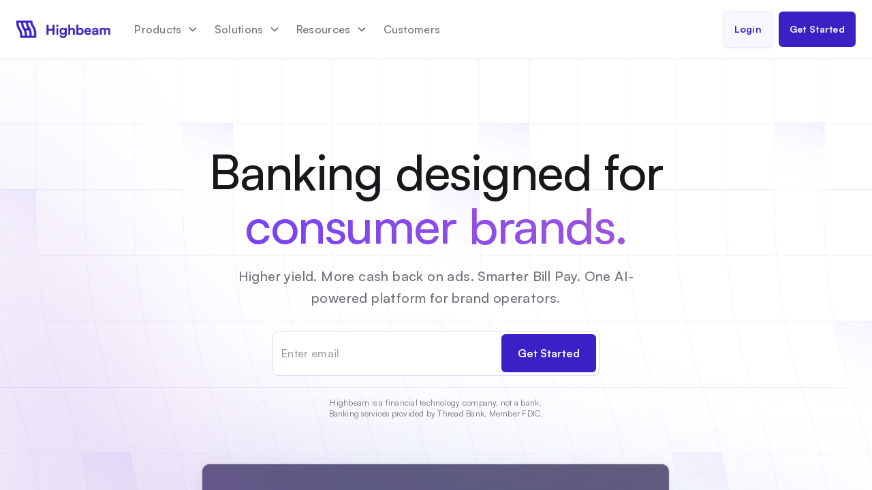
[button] (166, 29)
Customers (412, 29)
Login (748, 29)
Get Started (817, 29)
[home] (63, 29)
